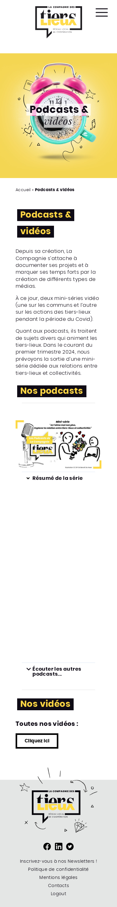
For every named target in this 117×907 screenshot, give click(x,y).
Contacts (58, 886)
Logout (58, 894)
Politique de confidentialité (58, 869)
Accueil (23, 190)
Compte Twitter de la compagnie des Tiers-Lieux (70, 846)
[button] (58, 478)
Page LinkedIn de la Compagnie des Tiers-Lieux (58, 846)
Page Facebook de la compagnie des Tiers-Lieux (47, 846)
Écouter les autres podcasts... (56, 672)
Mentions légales (58, 878)
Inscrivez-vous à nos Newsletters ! (58, 861)
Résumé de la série (57, 478)
